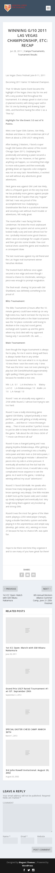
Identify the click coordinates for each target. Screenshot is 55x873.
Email (24, 836)
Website (41, 836)
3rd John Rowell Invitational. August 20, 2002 (27, 771)
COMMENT (8, 802)
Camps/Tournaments (34, 51)
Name (6, 836)
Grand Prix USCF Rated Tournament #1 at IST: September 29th (27, 690)
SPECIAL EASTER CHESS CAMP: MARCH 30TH (26, 730)
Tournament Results (27, 54)
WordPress (27, 865)
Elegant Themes (27, 862)
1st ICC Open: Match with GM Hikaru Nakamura (25, 649)
